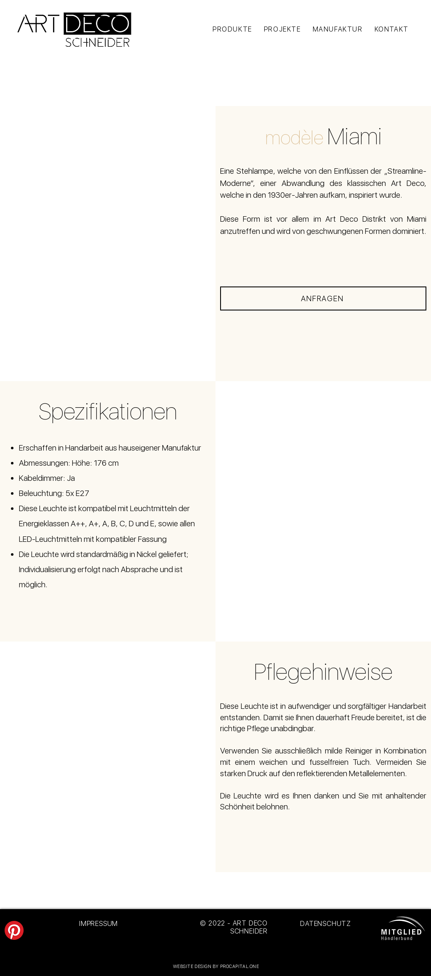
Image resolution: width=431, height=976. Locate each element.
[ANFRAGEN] (323, 298)
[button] (108, 243)
